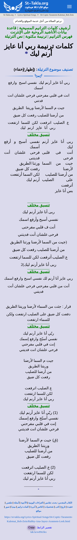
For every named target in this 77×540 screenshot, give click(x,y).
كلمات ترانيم (23, 507)
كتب (57, 507)
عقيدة (70, 507)
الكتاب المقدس (65, 503)
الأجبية (24, 503)
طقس (9, 503)
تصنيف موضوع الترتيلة (55, 69)
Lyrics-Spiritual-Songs (27, 15)
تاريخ (63, 507)
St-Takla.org (8, 15)
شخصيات (49, 507)
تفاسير (48, 503)
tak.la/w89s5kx (38, 531)
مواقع (38, 511)
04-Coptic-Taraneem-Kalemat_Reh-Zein (57, 15)
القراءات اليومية (35, 503)
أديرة (33, 507)
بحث (55, 503)
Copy (31, 527)
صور (7, 507)
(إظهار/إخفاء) (24, 69)
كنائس (40, 507)
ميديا (13, 507)
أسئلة (16, 503)
